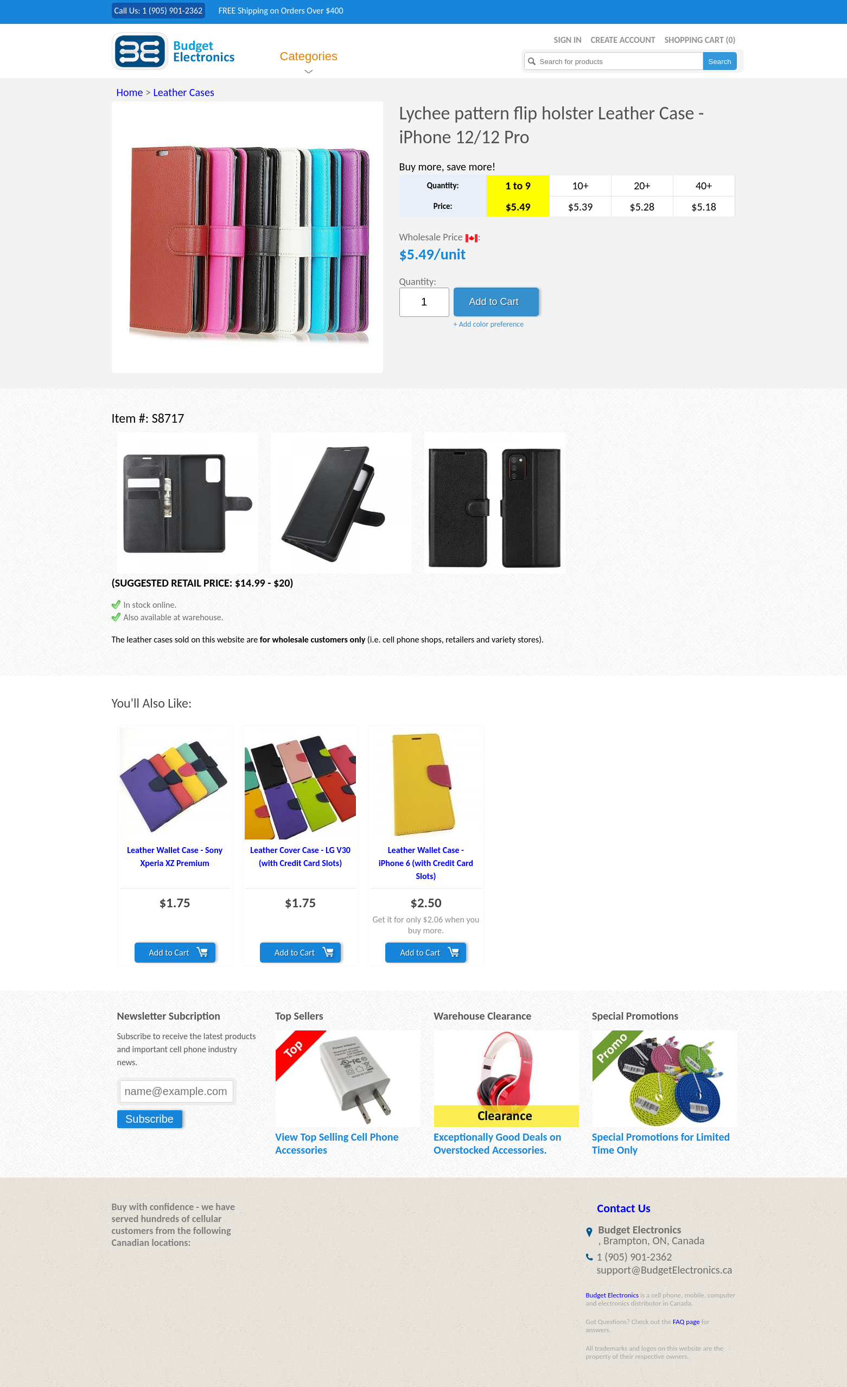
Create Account (623, 40)
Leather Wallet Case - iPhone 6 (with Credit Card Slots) (426, 863)
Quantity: (418, 282)
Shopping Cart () (700, 40)
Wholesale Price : (440, 238)
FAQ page (686, 1322)
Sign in (568, 40)
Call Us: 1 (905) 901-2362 (158, 10)
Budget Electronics (612, 1295)
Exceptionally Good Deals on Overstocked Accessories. (497, 1143)
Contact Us (624, 1208)
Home (130, 92)
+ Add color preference (489, 324)
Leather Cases (183, 92)
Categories (308, 56)
